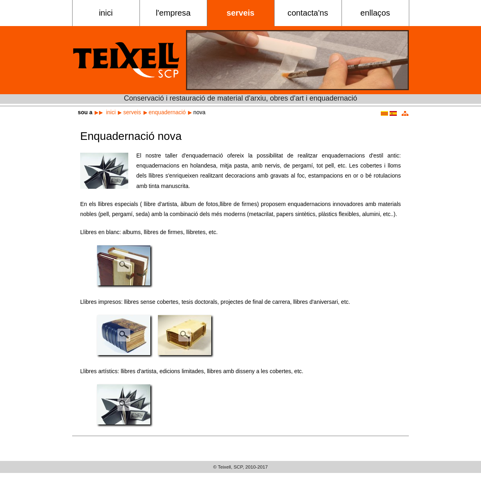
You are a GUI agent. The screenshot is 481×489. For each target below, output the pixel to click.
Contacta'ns (307, 12)
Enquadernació (167, 112)
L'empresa (173, 12)
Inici (106, 12)
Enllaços (375, 12)
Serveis (240, 12)
